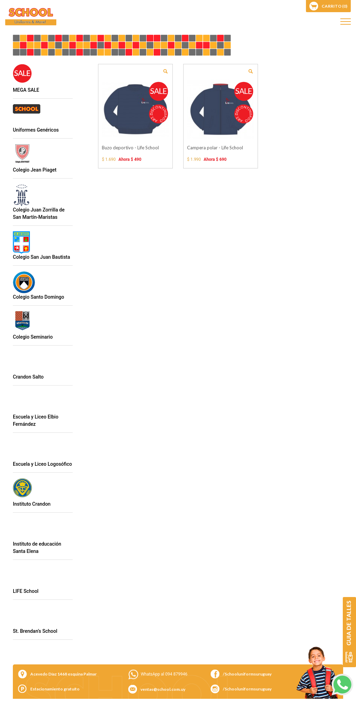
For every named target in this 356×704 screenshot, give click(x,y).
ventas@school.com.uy (162, 689)
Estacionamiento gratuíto (55, 688)
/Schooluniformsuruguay (247, 674)
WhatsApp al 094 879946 (164, 674)
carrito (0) (334, 6)
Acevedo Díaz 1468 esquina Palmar (63, 674)
